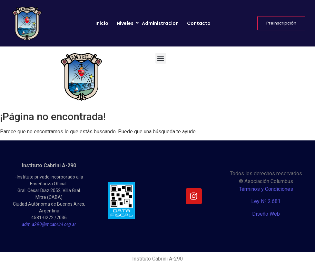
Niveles (125, 23)
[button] (160, 58)
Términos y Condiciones (266, 189)
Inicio (101, 23)
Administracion (160, 23)
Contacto (199, 23)
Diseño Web (266, 214)
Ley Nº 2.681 (266, 201)
